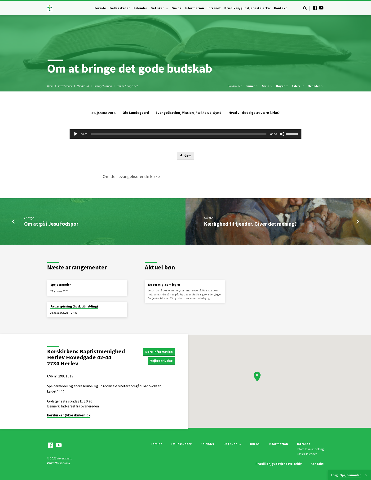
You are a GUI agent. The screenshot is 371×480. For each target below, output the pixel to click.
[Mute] (282, 134)
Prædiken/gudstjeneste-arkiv (247, 8)
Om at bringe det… (129, 86)
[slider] (179, 134)
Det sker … (159, 8)
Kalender (140, 8)
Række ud (83, 86)
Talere (298, 86)
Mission (188, 112)
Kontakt (280, 8)
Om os (176, 8)
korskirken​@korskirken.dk (68, 415)
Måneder (316, 86)
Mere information (159, 352)
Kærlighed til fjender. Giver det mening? (250, 224)
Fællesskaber (120, 8)
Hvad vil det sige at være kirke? (254, 112)
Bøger (282, 86)
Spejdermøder (60, 285)
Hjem (50, 86)
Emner (252, 86)
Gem (185, 156)
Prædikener (65, 86)
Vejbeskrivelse (161, 361)
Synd (217, 112)
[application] (185, 134)
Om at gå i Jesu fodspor (51, 224)
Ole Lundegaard (136, 112)
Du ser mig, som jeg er (164, 285)
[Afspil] (75, 134)
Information (194, 8)
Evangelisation (103, 86)
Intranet (214, 8)
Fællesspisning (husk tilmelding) (74, 306)
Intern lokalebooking (310, 449)
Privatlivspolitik (58, 463)
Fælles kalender (307, 454)
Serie (267, 86)
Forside (100, 8)
